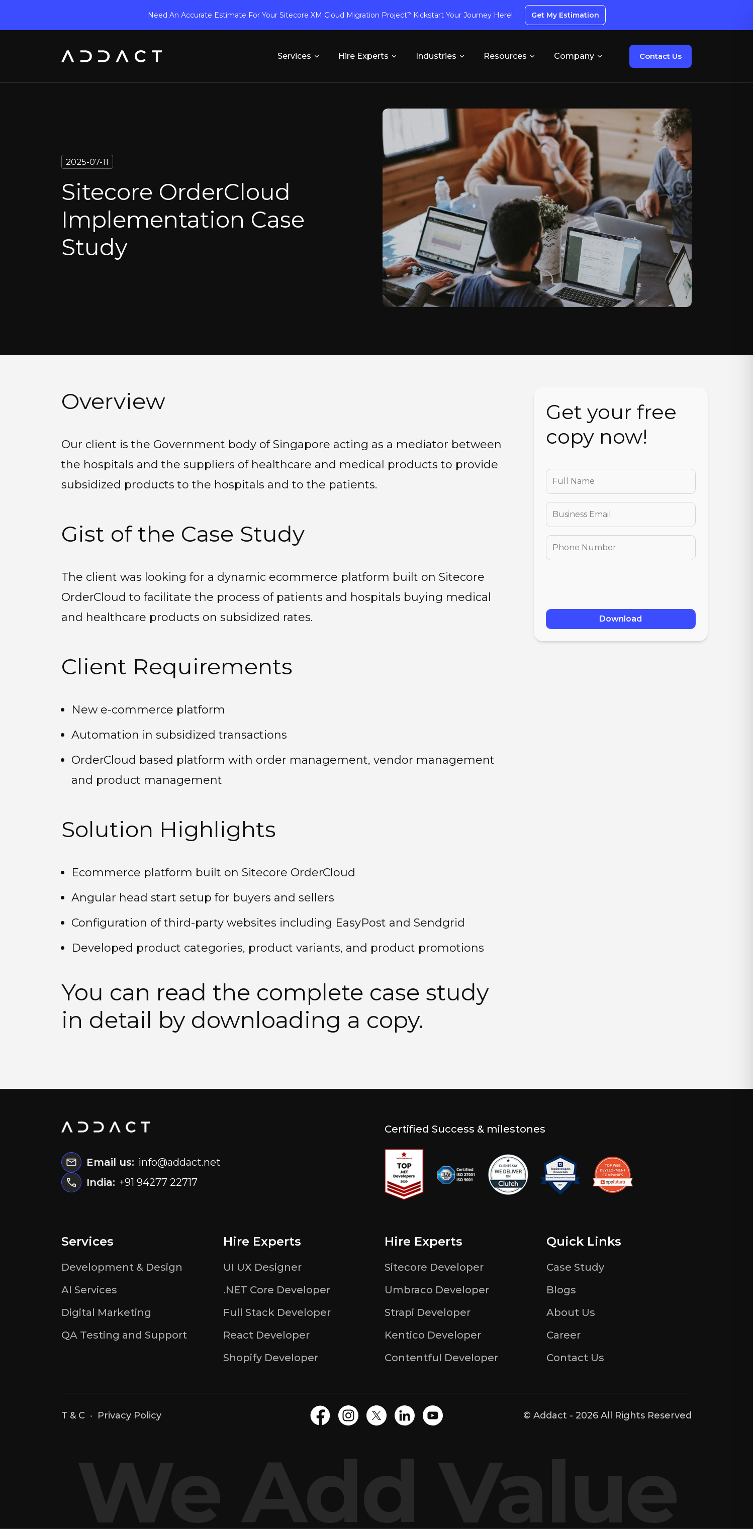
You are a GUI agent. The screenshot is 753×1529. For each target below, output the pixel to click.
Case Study (575, 1267)
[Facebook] (320, 1415)
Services (298, 56)
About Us (570, 1312)
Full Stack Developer (277, 1312)
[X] (376, 1415)
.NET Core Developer (276, 1290)
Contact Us (660, 56)
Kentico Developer (433, 1335)
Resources (510, 56)
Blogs (561, 1290)
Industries (440, 56)
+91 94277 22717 (158, 1182)
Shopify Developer (270, 1358)
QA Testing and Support (124, 1335)
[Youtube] (433, 1415)
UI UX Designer (262, 1267)
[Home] (111, 56)
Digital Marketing (106, 1312)
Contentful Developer (441, 1358)
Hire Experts (368, 56)
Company (578, 56)
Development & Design (121, 1267)
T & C (73, 1415)
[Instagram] (348, 1415)
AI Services (89, 1290)
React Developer (266, 1335)
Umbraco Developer (437, 1290)
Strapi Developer (427, 1312)
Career (563, 1335)
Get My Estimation (565, 15)
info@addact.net (179, 1162)
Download (620, 619)
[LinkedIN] (405, 1415)
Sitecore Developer (434, 1267)
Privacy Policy (129, 1415)
